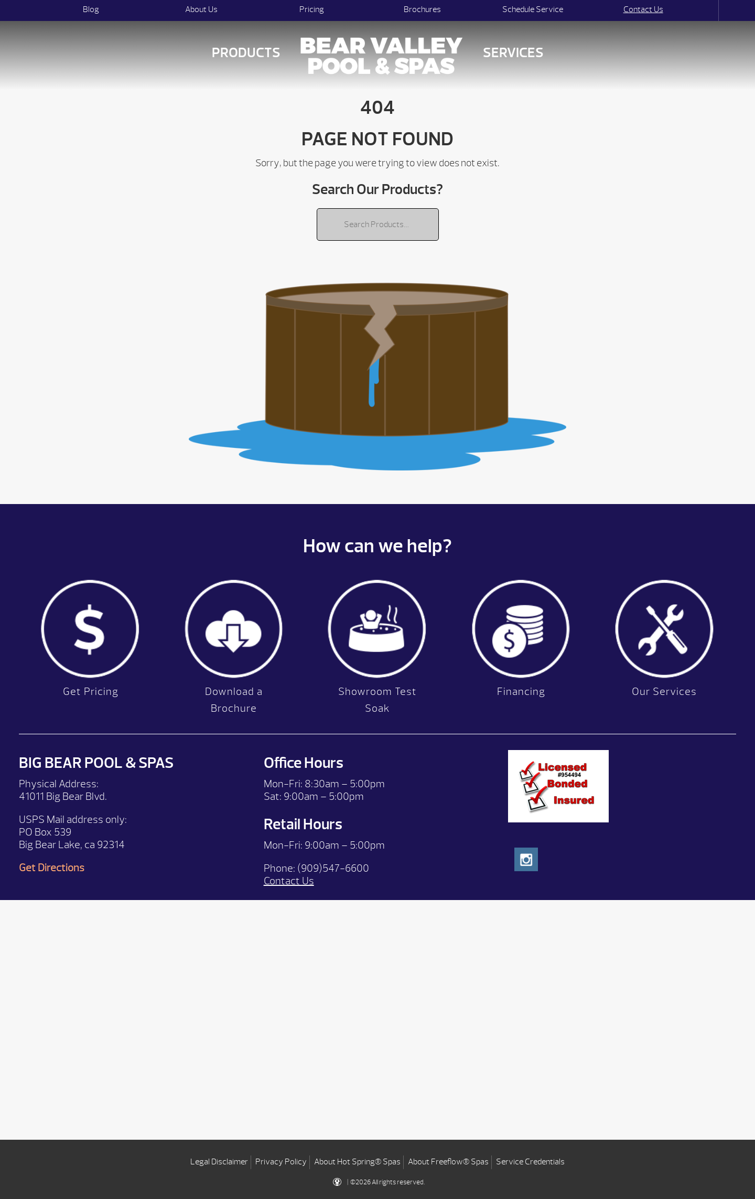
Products (246, 52)
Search (709, 10)
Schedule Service (532, 9)
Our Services (664, 691)
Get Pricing (90, 691)
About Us (201, 9)
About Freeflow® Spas (448, 1162)
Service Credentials (530, 1162)
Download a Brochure (234, 700)
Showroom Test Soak (377, 700)
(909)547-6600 (333, 868)
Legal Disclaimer (219, 1162)
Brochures (422, 9)
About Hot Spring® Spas (357, 1162)
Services (513, 52)
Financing (521, 691)
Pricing (311, 9)
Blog (91, 9)
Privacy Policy (281, 1162)
